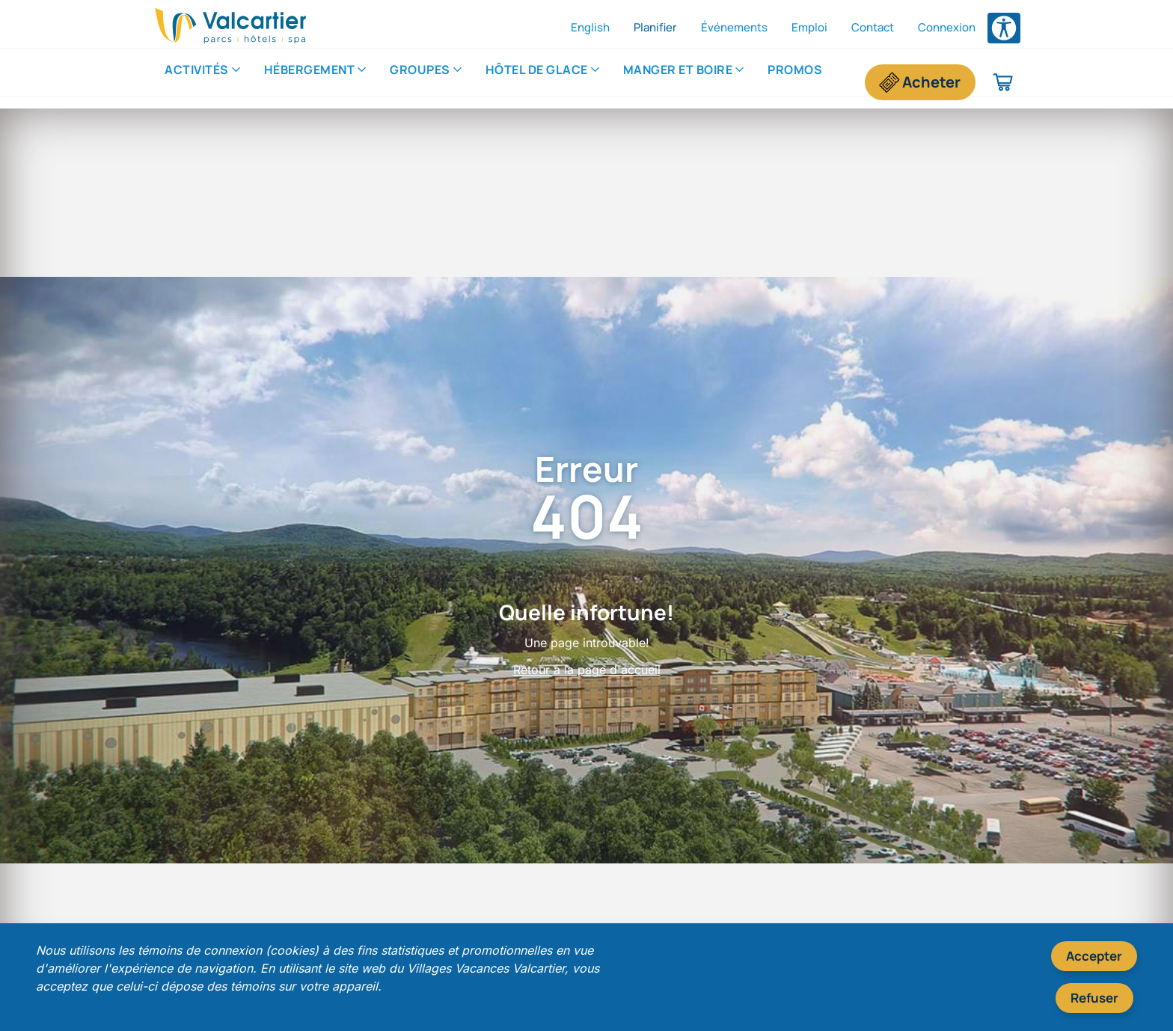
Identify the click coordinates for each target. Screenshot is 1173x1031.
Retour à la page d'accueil (587, 669)
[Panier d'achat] (1003, 82)
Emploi (809, 27)
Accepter (1094, 955)
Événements (734, 27)
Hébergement (309, 81)
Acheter (931, 82)
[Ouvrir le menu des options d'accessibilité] (1003, 28)
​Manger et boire (678, 81)
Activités (197, 81)
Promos (795, 81)
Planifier (655, 27)
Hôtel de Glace (537, 81)
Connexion (947, 27)
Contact (872, 27)
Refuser (1094, 997)
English (590, 27)
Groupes (420, 81)
